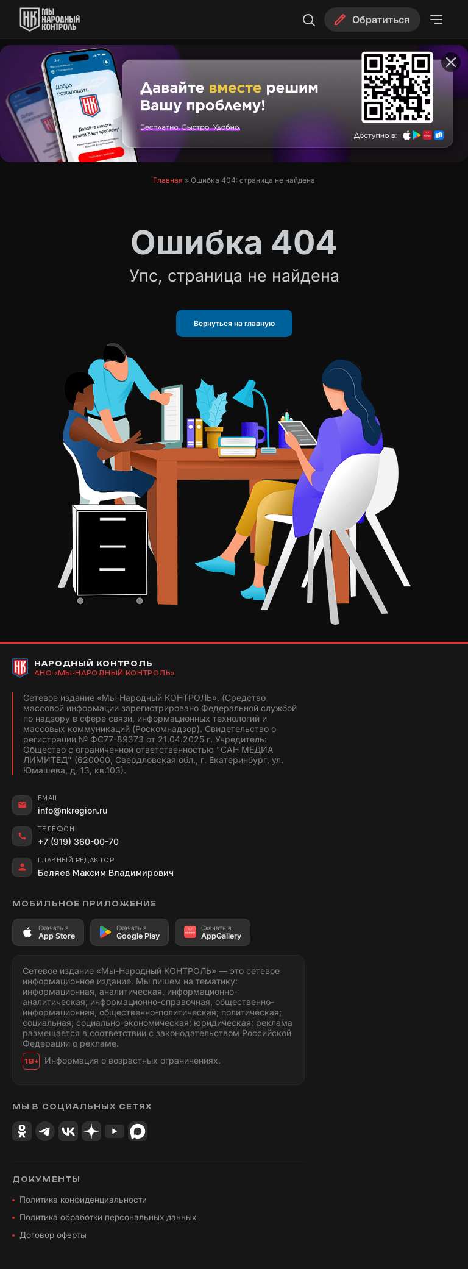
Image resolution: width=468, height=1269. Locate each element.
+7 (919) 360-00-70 (78, 841)
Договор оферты (53, 1235)
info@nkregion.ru (72, 810)
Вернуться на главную (234, 323)
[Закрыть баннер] (451, 62)
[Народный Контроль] (65, 19)
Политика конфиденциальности (83, 1199)
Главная (168, 180)
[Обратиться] (372, 19)
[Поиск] (308, 19)
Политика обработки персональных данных (108, 1217)
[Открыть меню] (436, 19)
